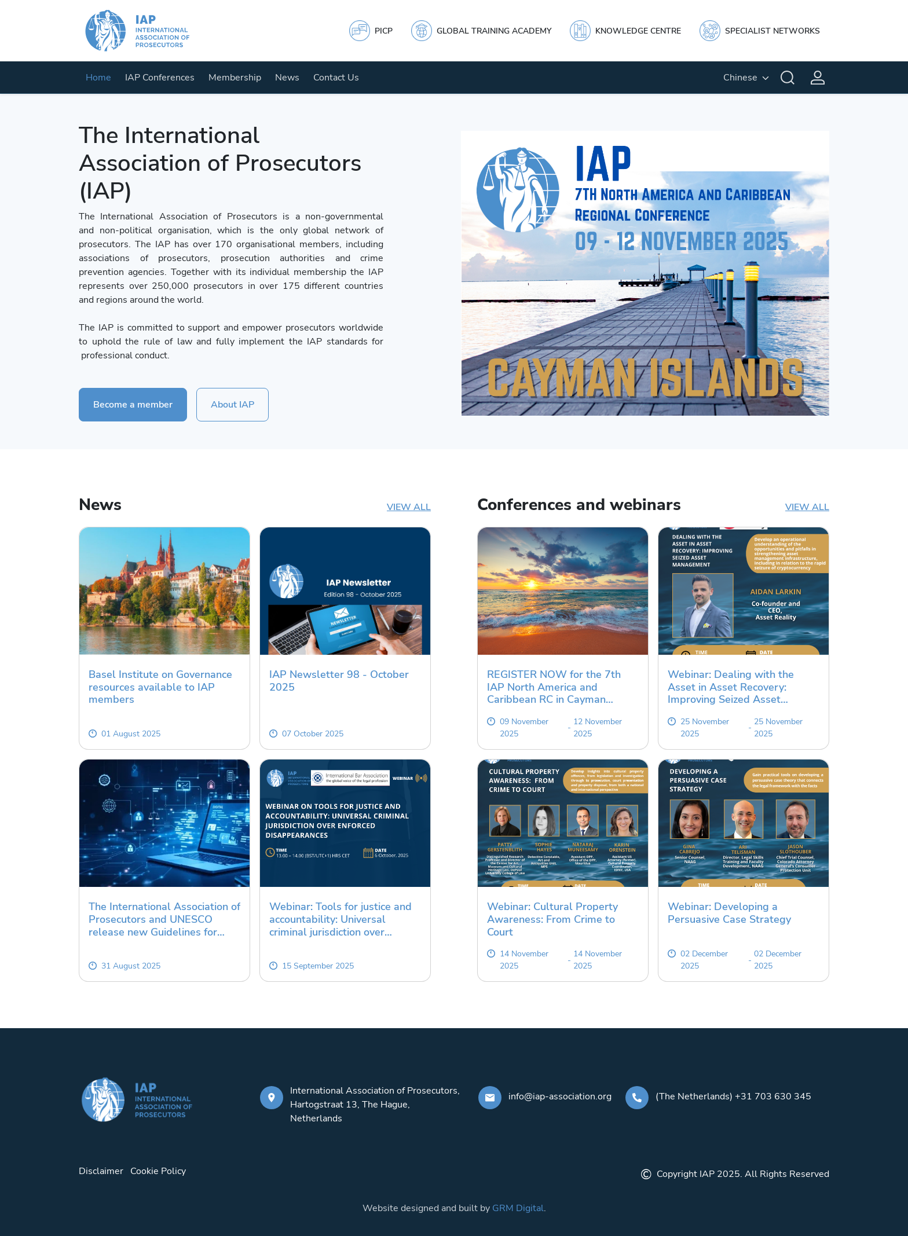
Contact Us (336, 77)
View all (409, 507)
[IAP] (148, 30)
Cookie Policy (158, 1171)
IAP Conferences (160, 77)
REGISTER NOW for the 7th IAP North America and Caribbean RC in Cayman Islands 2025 (554, 687)
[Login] (817, 77)
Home (98, 77)
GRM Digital (518, 1208)
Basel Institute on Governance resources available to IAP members (160, 687)
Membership (234, 77)
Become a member (133, 404)
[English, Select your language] (746, 77)
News (287, 77)
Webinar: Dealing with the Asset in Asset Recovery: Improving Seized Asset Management (731, 687)
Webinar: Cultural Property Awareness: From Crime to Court (552, 919)
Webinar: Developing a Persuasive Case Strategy (729, 913)
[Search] (787, 77)
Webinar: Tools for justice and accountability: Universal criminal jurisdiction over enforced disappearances (340, 919)
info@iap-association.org (560, 1096)
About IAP (232, 404)
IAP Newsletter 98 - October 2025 (339, 681)
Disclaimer (101, 1171)
